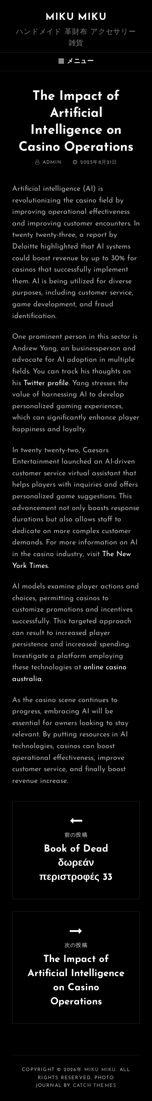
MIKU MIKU (76, 17)
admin (52, 162)
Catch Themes (94, 1085)
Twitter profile (46, 383)
